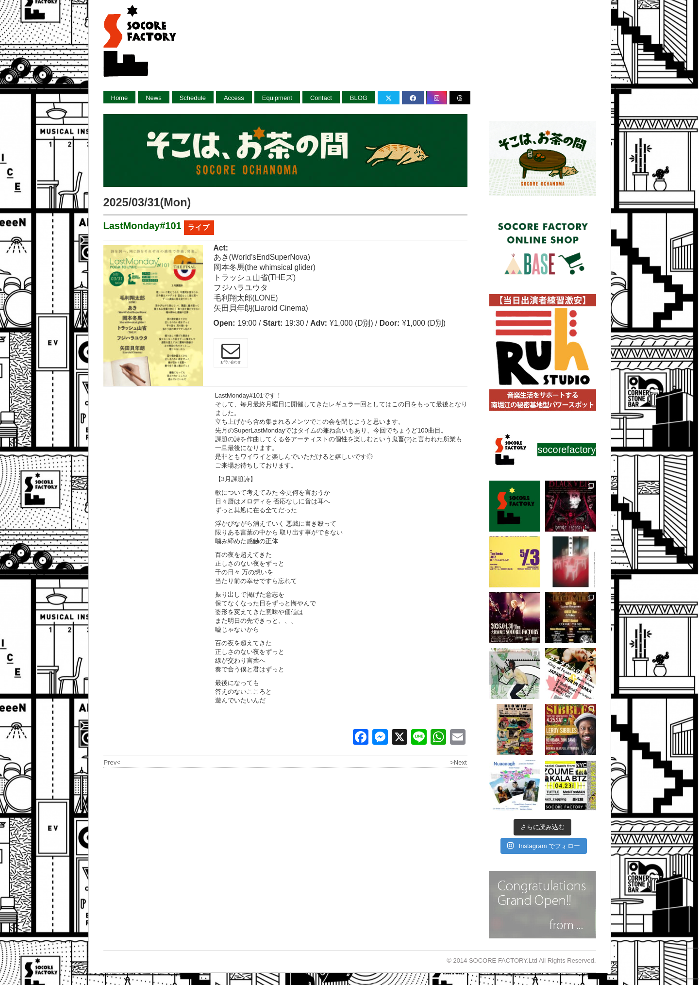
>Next (458, 762)
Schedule (193, 97)
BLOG (358, 97)
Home (119, 97)
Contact (321, 97)
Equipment (277, 97)
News (154, 97)
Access (234, 97)
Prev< (112, 762)
